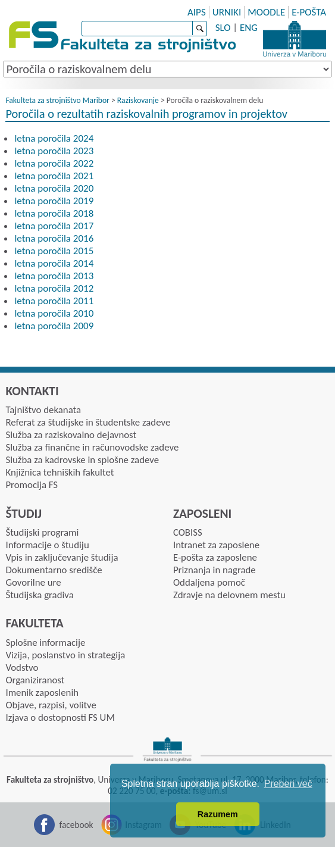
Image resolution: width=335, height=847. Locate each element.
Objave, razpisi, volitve (50, 705)
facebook (76, 824)
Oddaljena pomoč (209, 582)
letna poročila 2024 (53, 138)
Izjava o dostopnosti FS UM (59, 717)
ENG (249, 27)
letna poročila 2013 (53, 276)
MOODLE (266, 12)
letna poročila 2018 (53, 213)
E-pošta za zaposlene (215, 557)
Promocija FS (31, 485)
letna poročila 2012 (53, 288)
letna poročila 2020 (53, 188)
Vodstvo (21, 667)
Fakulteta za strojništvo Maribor (57, 100)
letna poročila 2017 (53, 226)
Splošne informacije (45, 642)
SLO (223, 27)
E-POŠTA (309, 12)
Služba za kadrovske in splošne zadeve (82, 460)
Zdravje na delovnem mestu (229, 595)
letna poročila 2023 (53, 151)
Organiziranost (34, 680)
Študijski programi (42, 532)
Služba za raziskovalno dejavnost (70, 435)
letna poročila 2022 (53, 163)
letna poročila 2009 (53, 326)
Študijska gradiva (39, 595)
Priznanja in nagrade (214, 570)
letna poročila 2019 (53, 201)
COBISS (187, 532)
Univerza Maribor (294, 39)
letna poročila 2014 (53, 263)
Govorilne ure (33, 582)
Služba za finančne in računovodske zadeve (92, 447)
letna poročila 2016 (53, 238)
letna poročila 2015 (53, 251)
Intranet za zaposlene (216, 545)
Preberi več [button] (288, 784)
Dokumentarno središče (53, 570)
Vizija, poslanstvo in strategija (65, 655)
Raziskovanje (138, 100)
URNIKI (227, 12)
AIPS (196, 12)
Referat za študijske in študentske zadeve (87, 422)
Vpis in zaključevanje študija (61, 557)
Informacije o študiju (47, 545)
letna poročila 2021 (53, 176)
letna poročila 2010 (53, 313)
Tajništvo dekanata (43, 410)
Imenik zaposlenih (42, 692)
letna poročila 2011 (53, 301)
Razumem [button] (218, 814)
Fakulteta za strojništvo (123, 37)
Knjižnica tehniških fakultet (59, 472)
